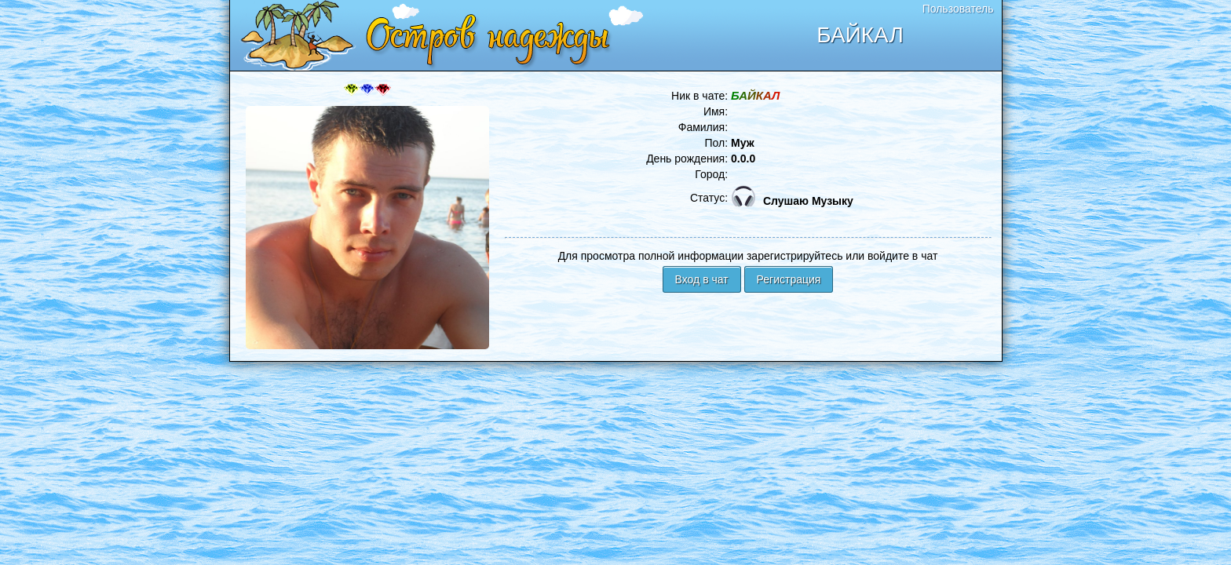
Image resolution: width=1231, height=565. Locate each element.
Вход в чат (702, 279)
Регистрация (789, 279)
